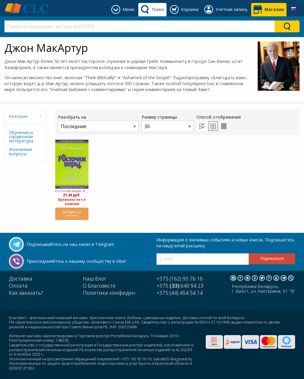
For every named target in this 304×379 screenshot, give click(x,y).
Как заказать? (26, 292)
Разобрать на (98, 123)
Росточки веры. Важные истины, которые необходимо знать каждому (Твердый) (71, 191)
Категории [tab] (18, 116)
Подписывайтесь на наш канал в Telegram (70, 244)
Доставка (20, 278)
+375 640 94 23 (180, 285)
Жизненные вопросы (20, 151)
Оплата (18, 285)
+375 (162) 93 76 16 (179, 278)
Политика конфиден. (110, 292)
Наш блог (95, 278)
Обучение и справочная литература (21, 137)
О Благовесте (99, 285)
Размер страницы (168, 123)
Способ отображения (219, 122)
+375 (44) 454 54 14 (179, 292)
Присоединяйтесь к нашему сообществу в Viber (76, 261)
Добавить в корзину (72, 213)
